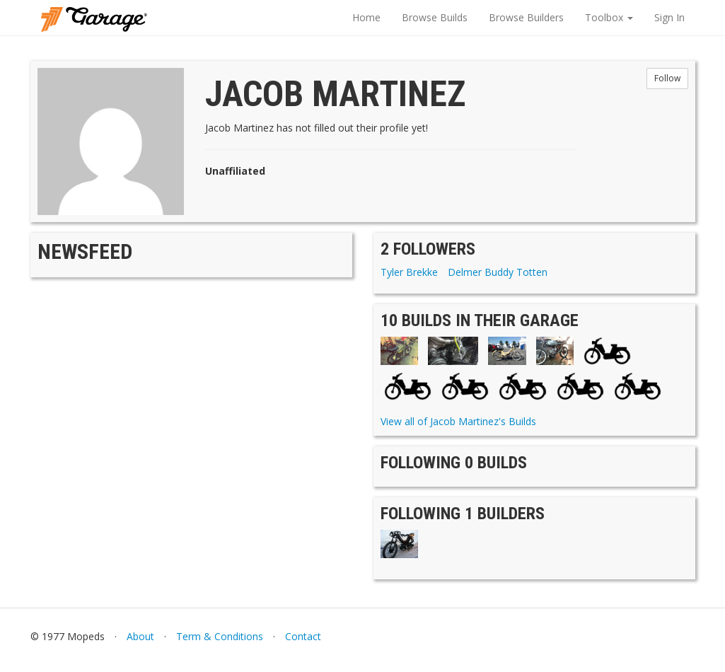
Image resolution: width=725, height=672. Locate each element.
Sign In (669, 17)
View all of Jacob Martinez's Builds (458, 421)
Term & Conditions (219, 636)
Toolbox (609, 17)
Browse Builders (526, 17)
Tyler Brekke (409, 272)
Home (366, 17)
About (140, 636)
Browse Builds (435, 17)
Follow (667, 78)
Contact (303, 636)
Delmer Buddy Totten (497, 272)
